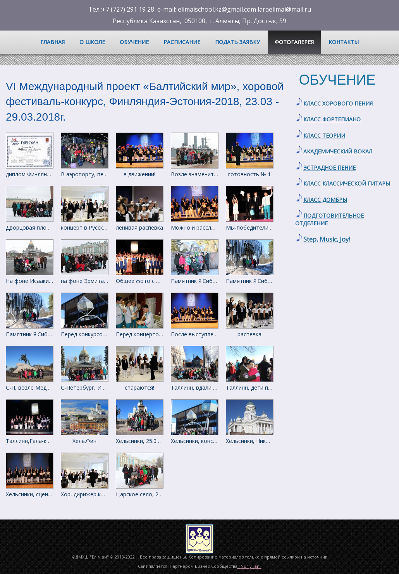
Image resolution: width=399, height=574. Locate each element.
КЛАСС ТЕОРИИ (324, 135)
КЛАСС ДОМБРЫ (325, 199)
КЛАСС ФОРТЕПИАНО (332, 119)
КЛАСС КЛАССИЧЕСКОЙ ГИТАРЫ (346, 183)
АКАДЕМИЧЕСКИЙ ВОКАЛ (337, 151)
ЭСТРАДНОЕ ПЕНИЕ (329, 167)
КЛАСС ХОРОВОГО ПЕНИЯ (338, 103)
